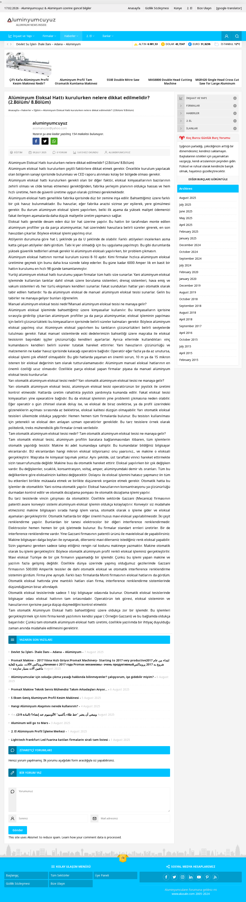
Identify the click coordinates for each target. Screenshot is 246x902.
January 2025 (187, 238)
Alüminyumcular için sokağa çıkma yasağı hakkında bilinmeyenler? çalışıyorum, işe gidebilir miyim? (82, 677)
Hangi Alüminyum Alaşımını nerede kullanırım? (44, 706)
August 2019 (187, 292)
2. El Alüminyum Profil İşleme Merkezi (38, 731)
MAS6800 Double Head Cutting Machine (170, 81)
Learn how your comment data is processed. (91, 837)
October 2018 (188, 299)
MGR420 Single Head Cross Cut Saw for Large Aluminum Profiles (217, 83)
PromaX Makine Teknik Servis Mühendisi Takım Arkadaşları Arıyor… (59, 689)
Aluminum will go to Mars (29, 723)
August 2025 (187, 198)
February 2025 (188, 232)
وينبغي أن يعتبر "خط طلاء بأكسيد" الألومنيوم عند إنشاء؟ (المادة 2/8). (56, 715)
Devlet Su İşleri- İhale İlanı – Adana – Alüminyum (48, 44)
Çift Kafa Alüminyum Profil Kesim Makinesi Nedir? (29, 81)
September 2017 (190, 326)
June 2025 (185, 211)
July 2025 (185, 205)
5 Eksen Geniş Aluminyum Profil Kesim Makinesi (45, 698)
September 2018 (190, 306)
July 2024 (185, 265)
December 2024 (190, 245)
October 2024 (188, 252)
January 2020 (187, 279)
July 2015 (185, 346)
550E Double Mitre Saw (123, 80)
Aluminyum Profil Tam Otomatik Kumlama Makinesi (76, 81)
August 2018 (187, 313)
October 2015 (188, 340)
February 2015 (188, 360)
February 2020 (188, 272)
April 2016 (185, 333)
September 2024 (190, 259)
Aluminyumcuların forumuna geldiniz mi (191, 890)
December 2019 (190, 286)
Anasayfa (13, 110)
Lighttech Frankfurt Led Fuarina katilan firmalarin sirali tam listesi (59, 740)
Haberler (26, 110)
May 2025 (185, 218)
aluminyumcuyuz (50, 123)
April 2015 (185, 353)
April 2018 (185, 319)
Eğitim (37, 110)
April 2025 (185, 225)
